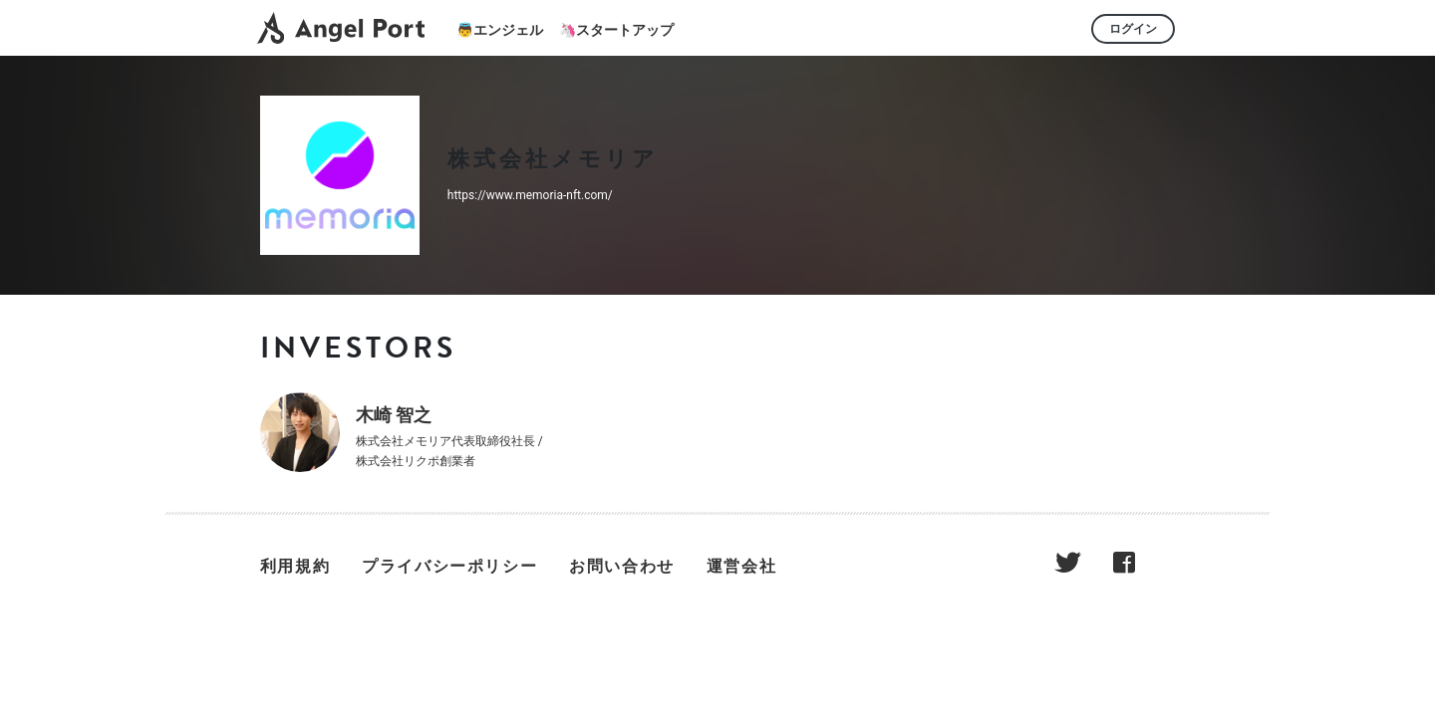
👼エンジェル (499, 30)
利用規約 (295, 566)
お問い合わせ (622, 566)
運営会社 (741, 566)
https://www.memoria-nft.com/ (530, 195)
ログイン (1133, 29)
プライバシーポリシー (449, 566)
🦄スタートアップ (616, 30)
